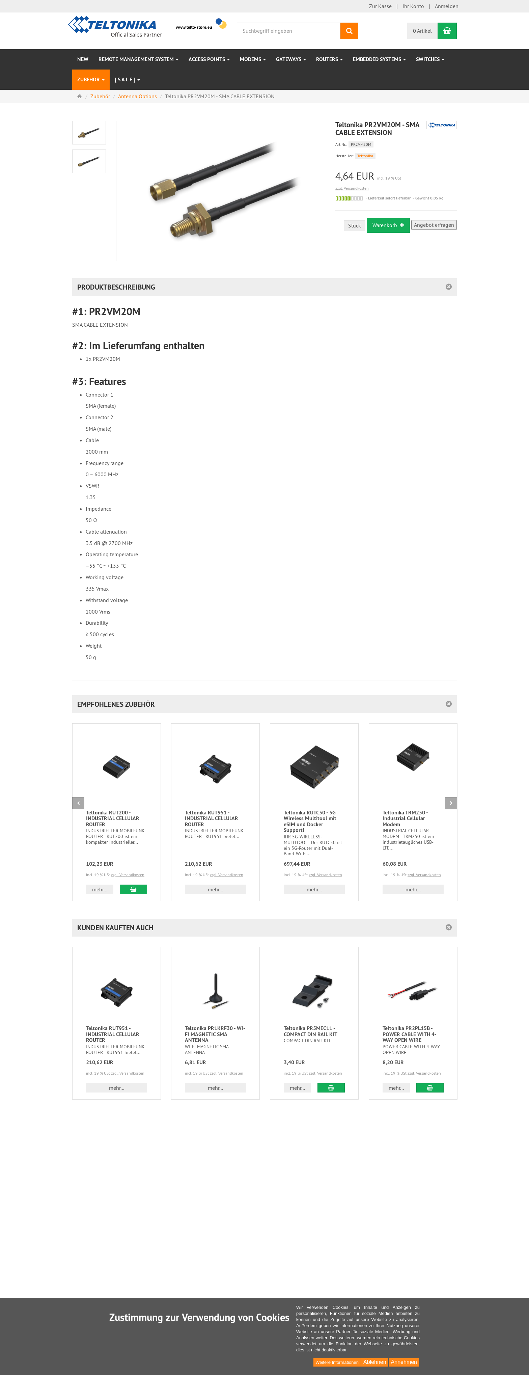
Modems (253, 59)
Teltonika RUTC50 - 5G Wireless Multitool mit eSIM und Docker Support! (310, 821)
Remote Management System (138, 59)
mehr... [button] (99, 889)
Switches (430, 59)
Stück (354, 225)
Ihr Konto (413, 6)
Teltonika (365, 155)
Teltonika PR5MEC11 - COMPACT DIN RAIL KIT (310, 1031)
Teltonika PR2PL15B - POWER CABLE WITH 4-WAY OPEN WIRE (410, 1034)
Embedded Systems (379, 59)
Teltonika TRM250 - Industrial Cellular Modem (405, 818)
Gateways (291, 59)
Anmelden (446, 6)
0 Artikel (422, 30)
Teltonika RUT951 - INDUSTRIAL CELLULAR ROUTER (211, 818)
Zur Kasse (380, 6)
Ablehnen (374, 1362)
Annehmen (404, 1362)
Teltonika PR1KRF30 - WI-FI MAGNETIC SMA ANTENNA (215, 1034)
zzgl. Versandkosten (352, 188)
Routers (329, 59)
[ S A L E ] (127, 79)
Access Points (209, 59)
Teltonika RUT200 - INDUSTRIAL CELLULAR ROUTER (112, 818)
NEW (82, 59)
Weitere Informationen (337, 1362)
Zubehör (91, 79)
